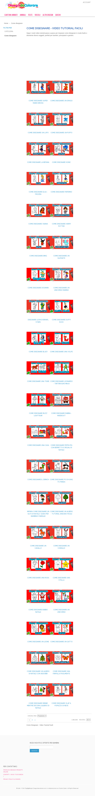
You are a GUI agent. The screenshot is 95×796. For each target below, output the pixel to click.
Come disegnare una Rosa (38, 578)
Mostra (82, 720)
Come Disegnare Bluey (38, 352)
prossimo (35, 720)
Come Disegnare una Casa (38, 445)
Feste (30, 14)
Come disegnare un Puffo (61, 133)
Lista (89, 716)
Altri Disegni (48, 14)
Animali (23, 14)
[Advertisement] (59, 58)
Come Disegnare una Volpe (61, 352)
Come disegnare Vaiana (38, 224)
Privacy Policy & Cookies (11, 779)
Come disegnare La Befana (38, 162)
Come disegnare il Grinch (38, 479)
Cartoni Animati (11, 14)
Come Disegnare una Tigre (38, 381)
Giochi (58, 14)
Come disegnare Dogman (38, 288)
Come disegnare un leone (38, 642)
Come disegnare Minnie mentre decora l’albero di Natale (38, 705)
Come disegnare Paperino (61, 192)
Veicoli (37, 14)
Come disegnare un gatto (61, 642)
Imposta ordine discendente (48, 716)
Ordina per (32, 716)
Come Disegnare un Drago (61, 101)
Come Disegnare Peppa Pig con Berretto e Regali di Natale (61, 447)
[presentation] (46, 757)
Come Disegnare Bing (38, 256)
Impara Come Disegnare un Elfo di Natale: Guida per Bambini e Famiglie (38, 514)
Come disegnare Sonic (61, 162)
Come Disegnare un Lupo (38, 133)
